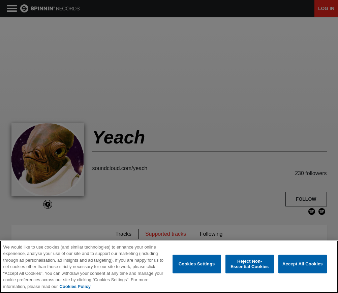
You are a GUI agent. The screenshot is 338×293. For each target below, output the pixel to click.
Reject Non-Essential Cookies (250, 264)
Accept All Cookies (302, 264)
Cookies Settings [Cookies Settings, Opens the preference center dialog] (197, 264)
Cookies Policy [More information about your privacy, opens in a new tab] (74, 286)
